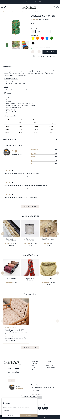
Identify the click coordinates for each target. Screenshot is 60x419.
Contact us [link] (35, 370)
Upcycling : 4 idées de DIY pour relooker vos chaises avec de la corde (16, 332)
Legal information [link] (51, 367)
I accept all (28, 415)
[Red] (42, 38)
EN (11, 380)
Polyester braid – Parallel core (30, 240)
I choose (10, 415)
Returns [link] (34, 365)
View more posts (30, 347)
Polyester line (11, 278)
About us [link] (48, 361)
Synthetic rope (15, 11)
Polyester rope (25, 11)
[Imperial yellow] (33, 38)
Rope (9, 11)
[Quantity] (36, 51)
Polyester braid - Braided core (11, 240)
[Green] (51, 38)
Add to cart (50, 52)
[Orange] (37, 38)
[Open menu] (2, 7)
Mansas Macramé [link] (51, 370)
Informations (7, 66)
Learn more (6, 410)
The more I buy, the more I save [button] (45, 56)
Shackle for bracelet (48, 239)
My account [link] (35, 361)
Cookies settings (41, 417)
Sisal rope (48, 278)
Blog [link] (47, 363)
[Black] (33, 43)
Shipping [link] (34, 363)
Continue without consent (28, 396)
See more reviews (30, 206)
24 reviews (46, 19)
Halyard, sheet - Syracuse (30, 279)
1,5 (33, 31)
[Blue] (47, 38)
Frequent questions (9, 139)
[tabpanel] (30, 100)
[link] (54, 7)
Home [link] (4, 11)
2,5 (39, 31)
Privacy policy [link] (50, 365)
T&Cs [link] (33, 367)
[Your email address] (44, 394)
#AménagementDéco (10, 327)
